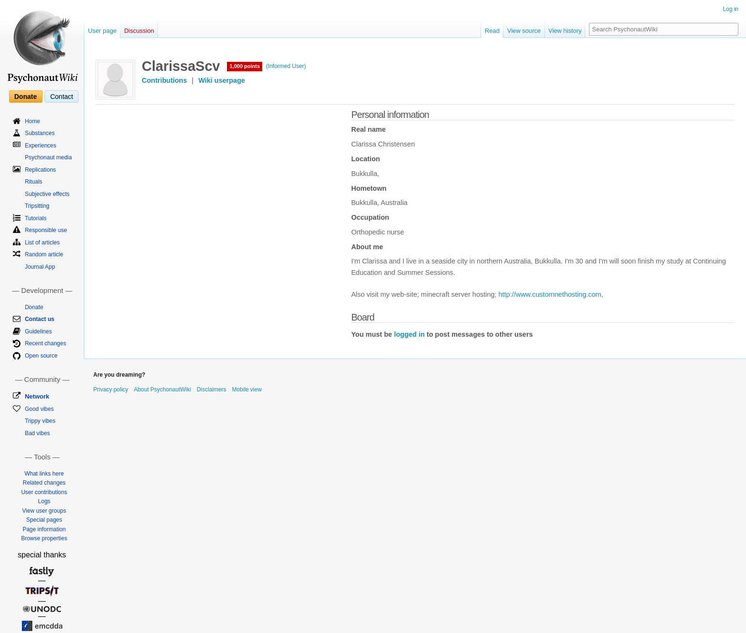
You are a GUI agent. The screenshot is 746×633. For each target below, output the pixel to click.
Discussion (139, 30)
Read (492, 30)
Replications (40, 169)
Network (37, 396)
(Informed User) (286, 66)
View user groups (44, 510)
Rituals (33, 181)
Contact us (39, 319)
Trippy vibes (40, 421)
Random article (44, 254)
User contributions (44, 492)
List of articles (42, 242)
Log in (730, 9)
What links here (44, 473)
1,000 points (244, 66)
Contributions (164, 80)
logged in (409, 334)
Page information (44, 529)
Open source (41, 355)
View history (565, 30)
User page (102, 30)
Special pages (44, 519)
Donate (25, 96)
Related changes (44, 482)
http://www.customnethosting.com (550, 294)
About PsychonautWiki (162, 389)
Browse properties (44, 538)
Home (32, 121)
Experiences (40, 145)
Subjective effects (47, 194)
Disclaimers (211, 389)
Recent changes (45, 343)
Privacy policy (110, 389)
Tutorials (36, 218)
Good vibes (39, 409)
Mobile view (247, 389)
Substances (40, 133)
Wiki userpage (221, 80)
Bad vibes (37, 433)
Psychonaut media (48, 157)
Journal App (40, 266)
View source (524, 30)
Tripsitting (37, 206)
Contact (61, 96)
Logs (44, 501)
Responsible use (46, 230)
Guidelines (38, 331)
